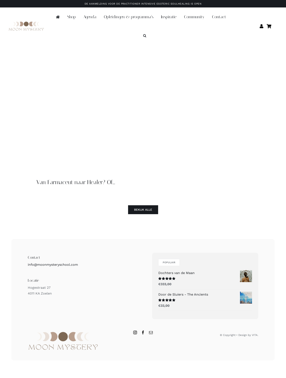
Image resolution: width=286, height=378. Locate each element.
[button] (144, 36)
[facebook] (143, 332)
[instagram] (135, 332)
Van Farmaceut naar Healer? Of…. (75, 182)
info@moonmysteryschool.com (53, 265)
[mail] (151, 332)
